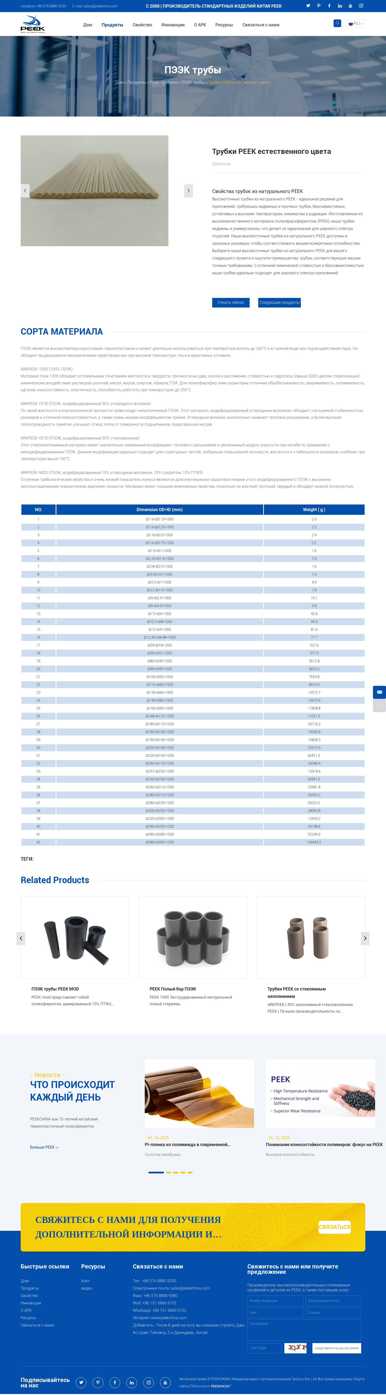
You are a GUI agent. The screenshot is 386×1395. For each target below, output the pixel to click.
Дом (88, 24)
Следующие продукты (280, 302)
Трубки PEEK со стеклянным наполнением (297, 992)
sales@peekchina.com (101, 6)
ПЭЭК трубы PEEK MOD (55, 988)
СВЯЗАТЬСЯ (323, 1227)
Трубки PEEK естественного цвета (239, 82)
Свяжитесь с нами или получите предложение (292, 1270)
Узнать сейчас (231, 302)
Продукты (113, 24)
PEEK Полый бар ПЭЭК (173, 988)
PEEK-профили (163, 82)
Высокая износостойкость (290, 1154)
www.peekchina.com (169, 1318)
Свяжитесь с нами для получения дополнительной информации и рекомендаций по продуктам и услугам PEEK (147, 1229)
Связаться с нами (261, 24)
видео (86, 1289)
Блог (85, 1282)
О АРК (200, 24)
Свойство (142, 24)
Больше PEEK (44, 1149)
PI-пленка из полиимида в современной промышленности (186, 1145)
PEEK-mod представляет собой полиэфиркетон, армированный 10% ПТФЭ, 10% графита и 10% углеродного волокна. (72, 1000)
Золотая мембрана (162, 1154)
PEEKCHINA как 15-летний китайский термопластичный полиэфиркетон (64, 1124)
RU (356, 23)
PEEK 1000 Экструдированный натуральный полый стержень (191, 1000)
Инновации (173, 24)
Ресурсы (224, 24)
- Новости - (47, 1075)
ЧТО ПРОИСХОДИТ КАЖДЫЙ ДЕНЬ (73, 1091)
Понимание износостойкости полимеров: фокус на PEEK (324, 1144)
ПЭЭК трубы (192, 82)
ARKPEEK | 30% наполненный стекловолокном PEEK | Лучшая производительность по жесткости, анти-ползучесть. (310, 1008)
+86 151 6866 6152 (169, 1311)
